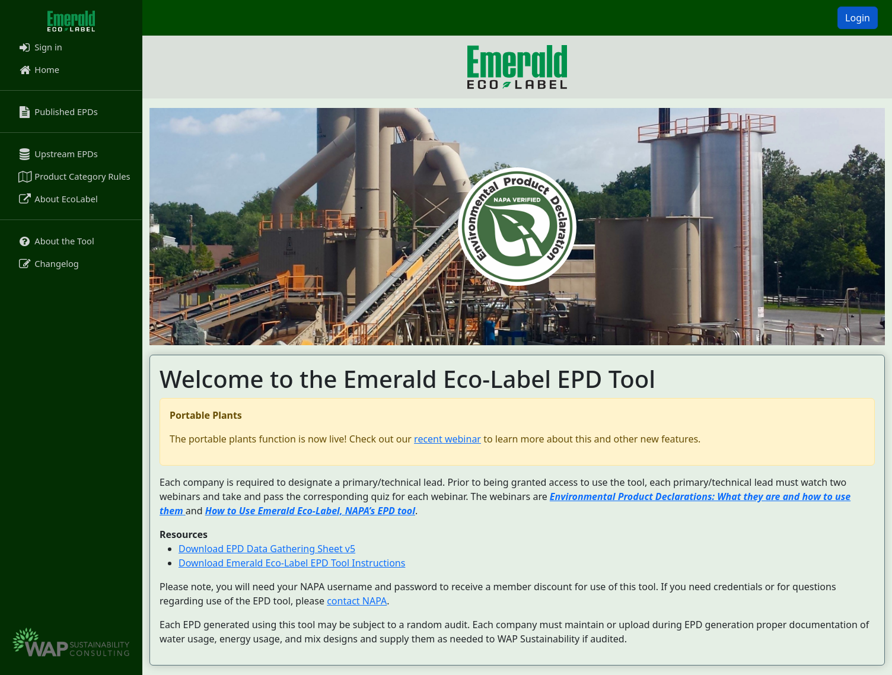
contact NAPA (357, 600)
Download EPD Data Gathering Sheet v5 (267, 548)
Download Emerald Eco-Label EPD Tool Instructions (292, 562)
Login (857, 17)
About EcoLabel (57, 199)
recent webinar (447, 438)
